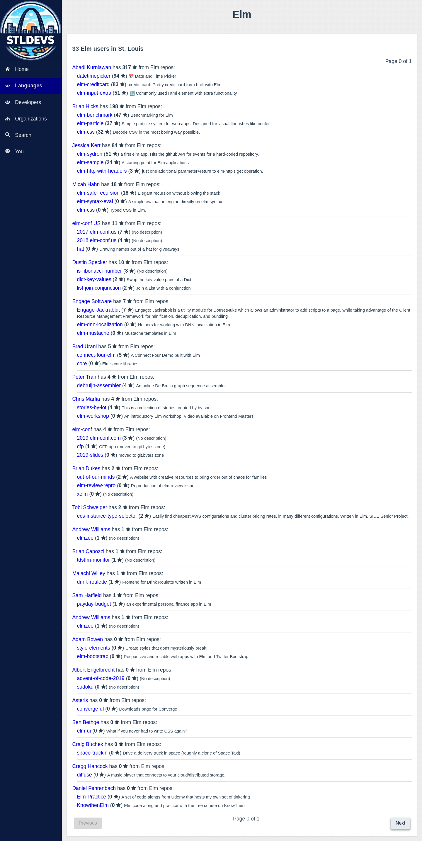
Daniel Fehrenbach (94, 788)
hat (80, 249)
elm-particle (90, 123)
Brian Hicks (85, 106)
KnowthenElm (93, 805)
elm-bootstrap (92, 656)
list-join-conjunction (99, 288)
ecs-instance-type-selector (107, 516)
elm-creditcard (93, 84)
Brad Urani (84, 346)
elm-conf (82, 429)
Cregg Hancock (90, 766)
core (82, 363)
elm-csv (86, 132)
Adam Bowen (87, 639)
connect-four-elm (96, 355)
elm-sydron (89, 154)
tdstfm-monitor (93, 560)
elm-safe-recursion (98, 193)
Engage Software (92, 301)
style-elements (93, 648)
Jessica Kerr (86, 145)
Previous (88, 822)
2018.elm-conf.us (96, 240)
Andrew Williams (91, 529)
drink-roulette (92, 582)
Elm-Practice (91, 797)
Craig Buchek (87, 744)
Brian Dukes (86, 468)
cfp (80, 446)
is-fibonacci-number (99, 271)
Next (400, 822)
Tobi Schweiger (89, 507)
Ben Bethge (85, 722)
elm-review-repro (96, 485)
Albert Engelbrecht (93, 670)
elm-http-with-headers (102, 171)
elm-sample (90, 162)
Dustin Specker (89, 262)
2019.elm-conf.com (99, 438)
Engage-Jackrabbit (98, 310)
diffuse (84, 775)
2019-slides (90, 455)
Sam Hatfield (87, 595)
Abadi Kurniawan (91, 67)
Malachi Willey (88, 573)
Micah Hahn (86, 184)
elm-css (86, 210)
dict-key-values (94, 279)
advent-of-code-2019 (100, 678)
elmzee (85, 538)
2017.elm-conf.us (96, 232)
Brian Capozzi (88, 551)
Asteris (80, 700)
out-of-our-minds (96, 477)
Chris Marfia (86, 399)
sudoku (85, 687)
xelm (82, 494)
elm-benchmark (94, 115)
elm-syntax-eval (95, 201)
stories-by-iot (91, 407)
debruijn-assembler (99, 385)
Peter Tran (84, 377)
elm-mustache (93, 333)
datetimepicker (93, 76)
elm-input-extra (94, 93)
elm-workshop (93, 416)
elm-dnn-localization (99, 324)
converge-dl (90, 709)
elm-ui (84, 731)
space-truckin (92, 753)
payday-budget (94, 604)
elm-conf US (86, 223)
